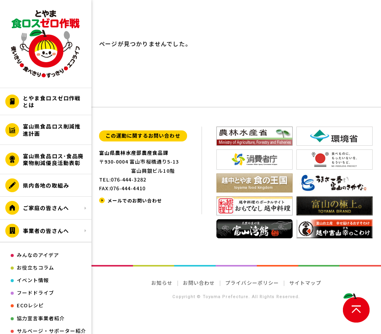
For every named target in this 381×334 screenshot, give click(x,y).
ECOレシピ (30, 305)
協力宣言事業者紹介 (41, 318)
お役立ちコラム (35, 267)
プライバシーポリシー (252, 282)
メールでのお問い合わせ (134, 200)
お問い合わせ (199, 282)
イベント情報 (33, 280)
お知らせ (162, 282)
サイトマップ (305, 282)
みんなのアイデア (38, 255)
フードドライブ (35, 292)
